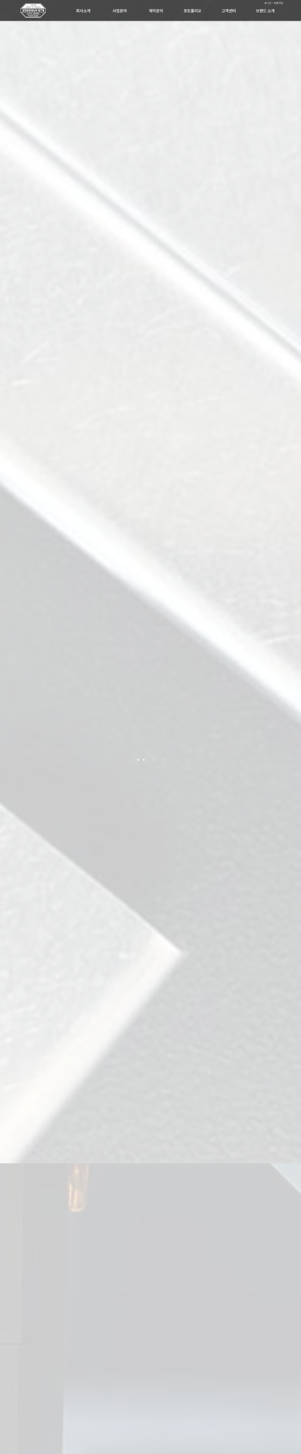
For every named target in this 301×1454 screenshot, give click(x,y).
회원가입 (278, 3)
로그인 (267, 3)
